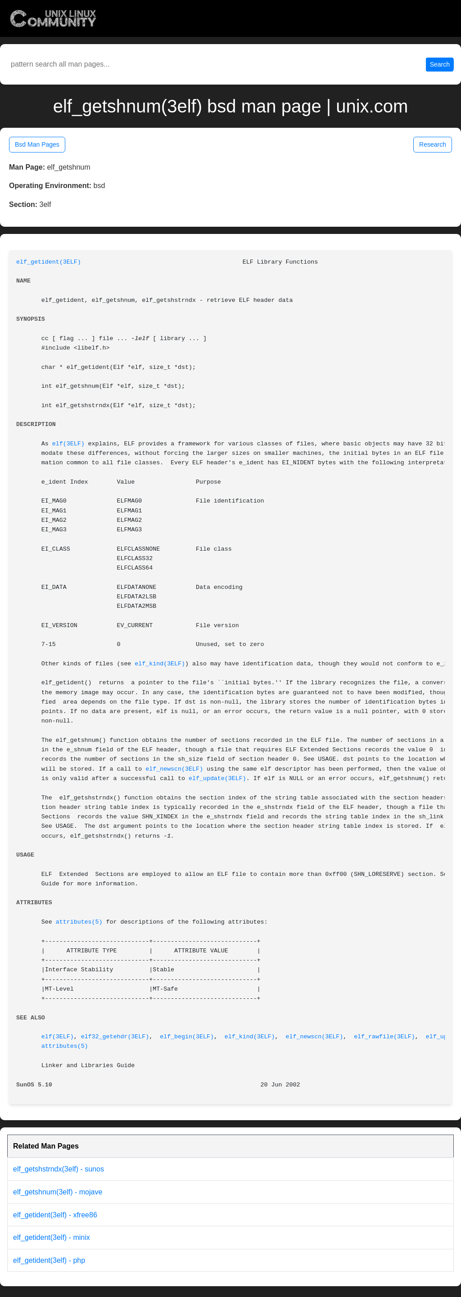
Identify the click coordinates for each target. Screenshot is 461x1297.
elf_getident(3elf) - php (49, 1260)
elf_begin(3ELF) (187, 1036)
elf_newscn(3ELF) (174, 769)
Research (432, 144)
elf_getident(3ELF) (48, 262)
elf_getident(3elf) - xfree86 (55, 1215)
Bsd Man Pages (37, 144)
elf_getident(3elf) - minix (51, 1237)
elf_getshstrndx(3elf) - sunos (58, 1169)
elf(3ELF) (68, 443)
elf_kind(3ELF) (160, 663)
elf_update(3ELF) (217, 778)
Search (440, 64)
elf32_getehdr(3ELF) (115, 1036)
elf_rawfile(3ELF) (384, 1036)
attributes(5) (79, 922)
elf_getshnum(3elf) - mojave (57, 1192)
